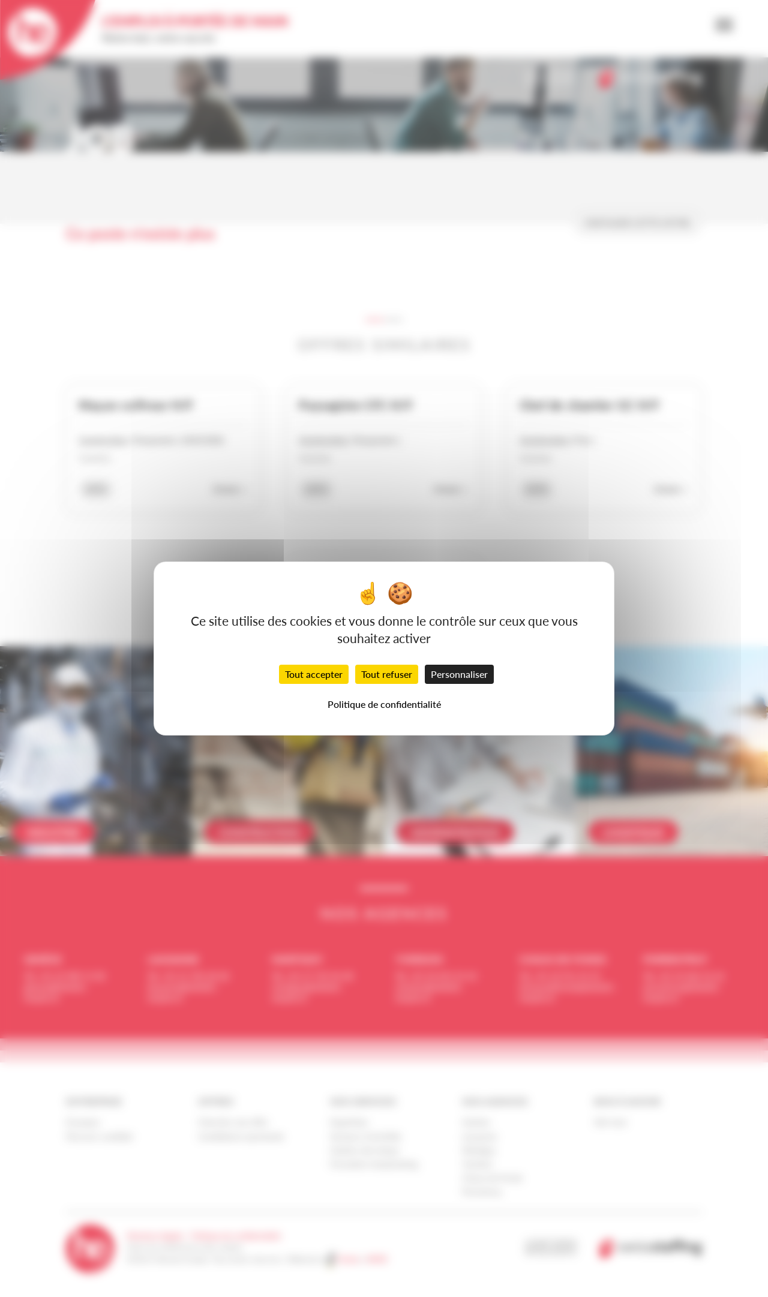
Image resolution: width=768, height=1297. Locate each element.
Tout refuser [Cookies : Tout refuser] (386, 674)
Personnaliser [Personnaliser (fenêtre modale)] (459, 674)
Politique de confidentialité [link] (384, 704)
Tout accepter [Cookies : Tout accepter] (314, 674)
